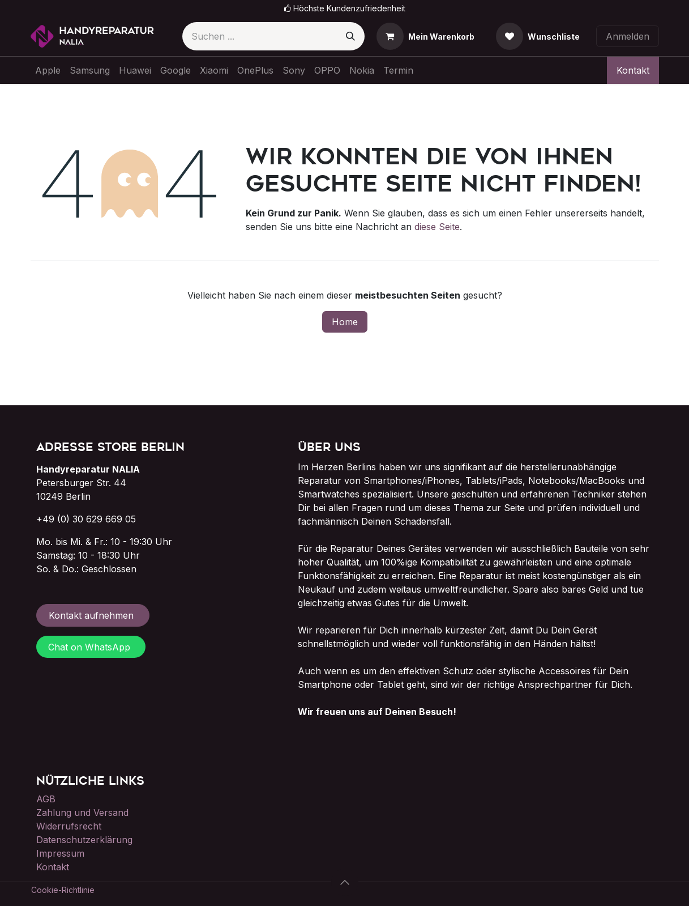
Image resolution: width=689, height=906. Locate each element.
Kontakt (633, 70)
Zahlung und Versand (82, 812)
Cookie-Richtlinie (63, 890)
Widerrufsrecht (68, 826)
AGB (45, 799)
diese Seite (437, 226)
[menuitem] (48, 70)
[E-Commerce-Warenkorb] (425, 36)
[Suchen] (350, 36)
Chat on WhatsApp (90, 647)
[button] (344, 882)
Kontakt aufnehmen (92, 615)
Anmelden (627, 36)
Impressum (60, 853)
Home (345, 321)
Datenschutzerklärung (84, 839)
